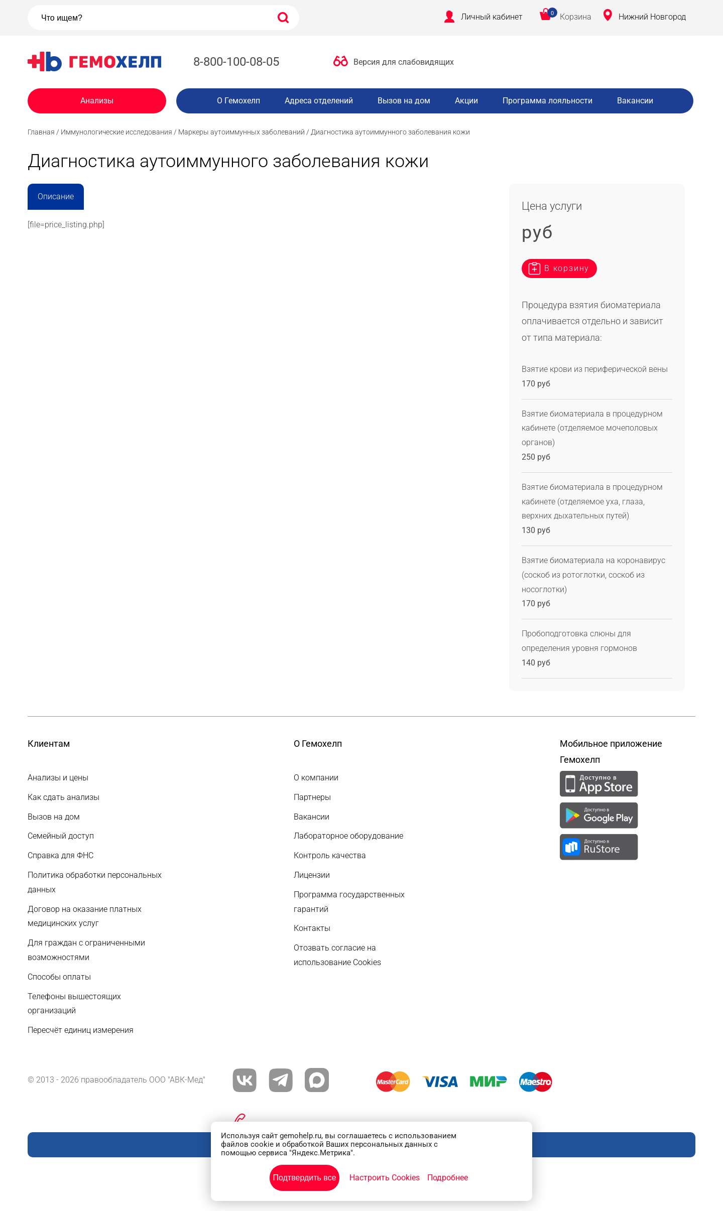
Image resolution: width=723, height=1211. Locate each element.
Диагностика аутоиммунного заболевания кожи (390, 132)
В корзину (566, 268)
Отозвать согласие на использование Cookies (337, 955)
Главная (41, 132)
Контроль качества (330, 855)
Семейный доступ (61, 836)
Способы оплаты (59, 977)
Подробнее (447, 1177)
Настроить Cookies (384, 1177)
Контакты (312, 928)
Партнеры (312, 797)
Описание (56, 196)
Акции (466, 100)
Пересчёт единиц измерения (81, 1030)
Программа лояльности (547, 100)
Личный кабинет (492, 17)
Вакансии (635, 100)
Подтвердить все (304, 1177)
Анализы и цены (58, 777)
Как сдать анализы (63, 797)
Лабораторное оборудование (348, 836)
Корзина (575, 17)
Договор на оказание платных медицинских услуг (85, 916)
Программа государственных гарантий (349, 902)
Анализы (96, 100)
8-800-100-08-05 (236, 62)
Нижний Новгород (652, 17)
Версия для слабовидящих (403, 62)
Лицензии (312, 875)
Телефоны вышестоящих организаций (74, 1004)
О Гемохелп (238, 100)
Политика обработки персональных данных (95, 882)
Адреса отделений (319, 100)
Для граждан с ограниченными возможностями (86, 950)
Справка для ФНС (60, 855)
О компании (316, 777)
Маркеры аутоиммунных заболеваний (241, 132)
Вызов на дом (404, 100)
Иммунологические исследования (116, 132)
